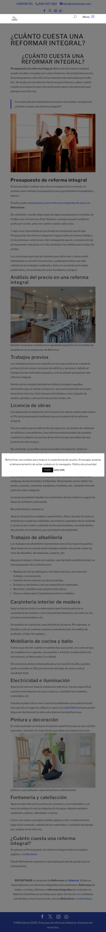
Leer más (59, 469)
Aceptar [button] (47, 470)
